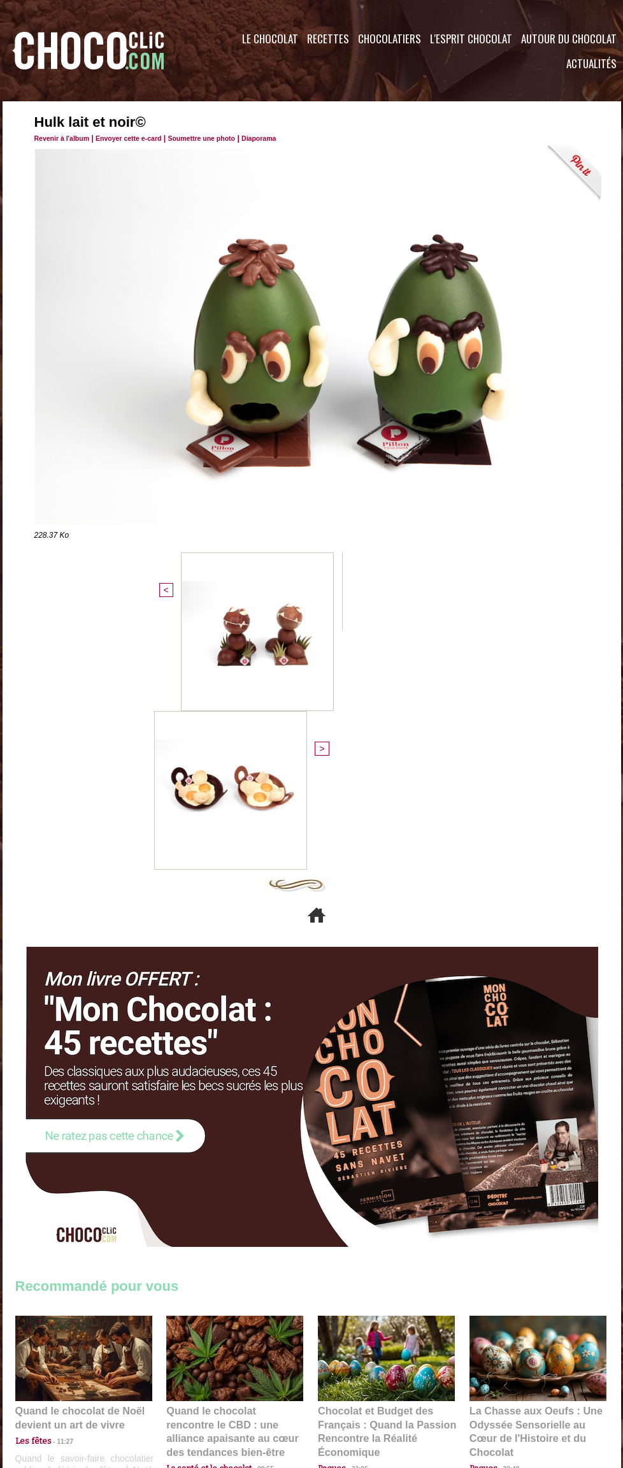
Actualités (591, 63)
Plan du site (347, 1390)
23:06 (355, 1223)
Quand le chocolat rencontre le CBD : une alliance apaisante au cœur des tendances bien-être (233, 1182)
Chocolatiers (389, 39)
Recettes (328, 39)
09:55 (255, 1210)
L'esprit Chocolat (471, 39)
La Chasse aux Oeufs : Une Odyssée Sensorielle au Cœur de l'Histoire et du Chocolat (532, 1182)
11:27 (58, 1198)
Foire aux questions (507, 1390)
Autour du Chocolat (569, 39)
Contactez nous (53, 1390)
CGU (184, 1390)
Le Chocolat (270, 39)
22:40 (506, 1210)
